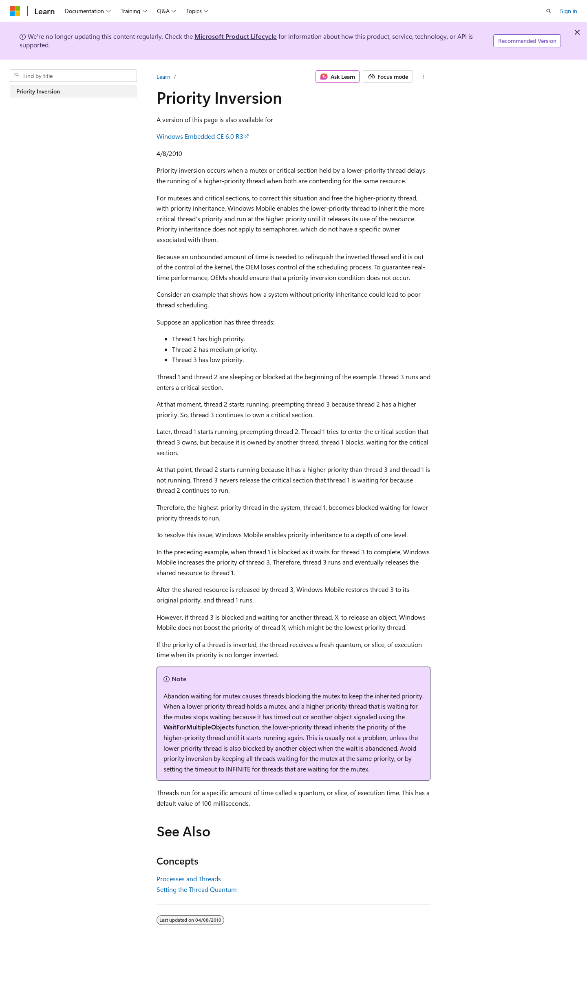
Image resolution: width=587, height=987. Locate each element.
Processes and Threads (189, 878)
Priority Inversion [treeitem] (38, 91)
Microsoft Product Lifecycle (235, 36)
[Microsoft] (15, 11)
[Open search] (549, 11)
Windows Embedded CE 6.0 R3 (200, 136)
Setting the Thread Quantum (197, 889)
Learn (163, 76)
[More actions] (423, 76)
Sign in (568, 11)
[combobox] (73, 75)
